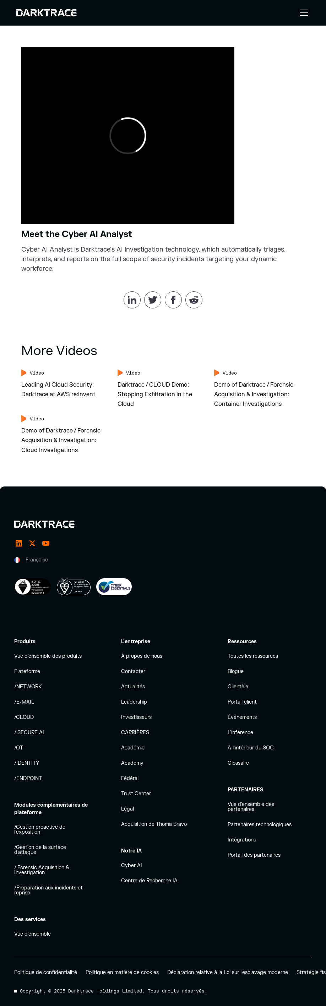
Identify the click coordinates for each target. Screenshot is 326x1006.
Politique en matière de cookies (122, 972)
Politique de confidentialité (45, 972)
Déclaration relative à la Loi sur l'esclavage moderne (227, 972)
